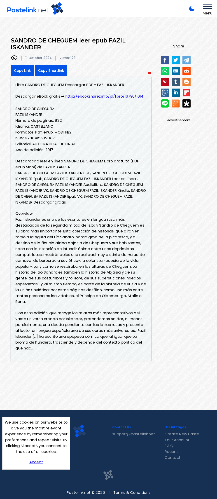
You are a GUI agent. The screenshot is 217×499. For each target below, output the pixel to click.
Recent (171, 451)
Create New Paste (182, 434)
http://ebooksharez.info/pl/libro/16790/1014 (104, 96)
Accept (36, 462)
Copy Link (22, 70)
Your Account (177, 440)
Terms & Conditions (132, 492)
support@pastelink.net (133, 434)
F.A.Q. (169, 445)
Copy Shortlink (51, 70)
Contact (172, 457)
